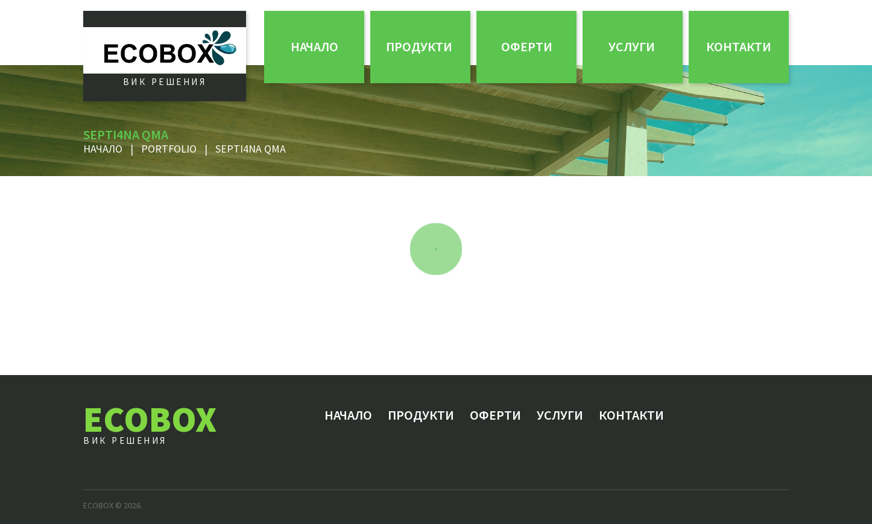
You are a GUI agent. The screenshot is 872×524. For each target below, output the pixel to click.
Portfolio (169, 149)
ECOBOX (149, 418)
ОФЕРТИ (526, 46)
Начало (314, 46)
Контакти (738, 46)
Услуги (631, 46)
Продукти (419, 46)
